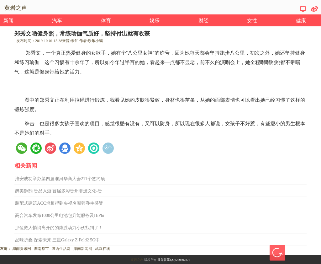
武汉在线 (102, 248)
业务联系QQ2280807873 (173, 259)
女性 (252, 20)
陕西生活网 (61, 248)
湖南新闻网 (82, 248)
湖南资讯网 (21, 248)
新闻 (8, 20)
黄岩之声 (137, 259)
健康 (301, 20)
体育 (106, 20)
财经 (203, 20)
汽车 (57, 20)
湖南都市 (41, 248)
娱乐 (155, 20)
